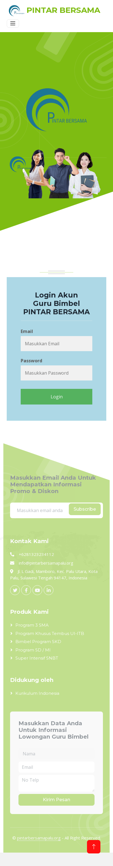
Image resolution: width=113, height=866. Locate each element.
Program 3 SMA (32, 625)
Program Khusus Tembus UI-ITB (49, 633)
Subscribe (85, 509)
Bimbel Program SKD (38, 641)
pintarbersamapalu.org (39, 838)
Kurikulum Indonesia (37, 693)
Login (57, 397)
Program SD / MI (33, 650)
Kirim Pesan (56, 799)
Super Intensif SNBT (36, 658)
